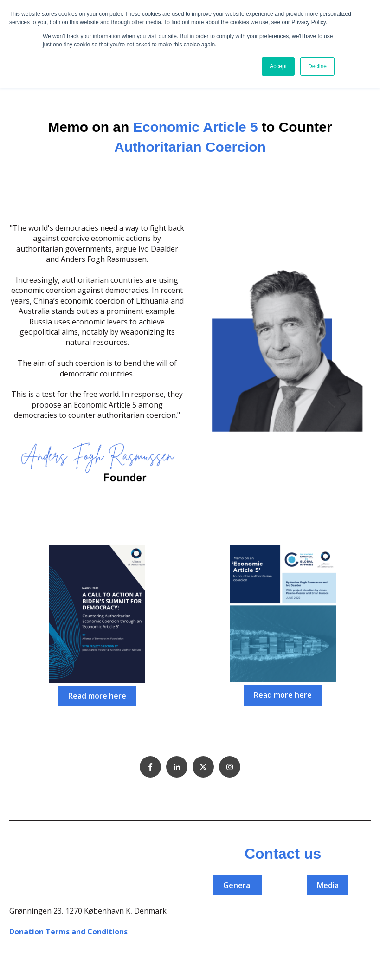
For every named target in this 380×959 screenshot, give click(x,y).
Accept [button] (278, 66)
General (237, 885)
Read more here (97, 696)
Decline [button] (317, 66)
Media (328, 885)
